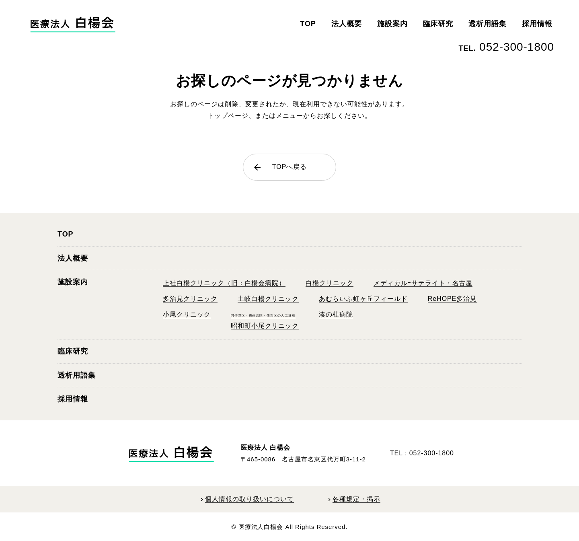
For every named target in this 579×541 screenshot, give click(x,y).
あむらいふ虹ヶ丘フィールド (363, 298)
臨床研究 (438, 24)
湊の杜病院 (336, 314)
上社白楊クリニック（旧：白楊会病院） (224, 283)
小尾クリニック (187, 314)
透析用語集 (487, 24)
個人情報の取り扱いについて (249, 499)
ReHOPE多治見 (452, 298)
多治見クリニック (190, 298)
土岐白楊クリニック (268, 298)
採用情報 (537, 24)
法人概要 (346, 24)
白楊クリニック (329, 283)
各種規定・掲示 (356, 499)
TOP (308, 24)
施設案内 (392, 24)
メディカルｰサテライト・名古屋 (423, 283)
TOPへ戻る (280, 167)
